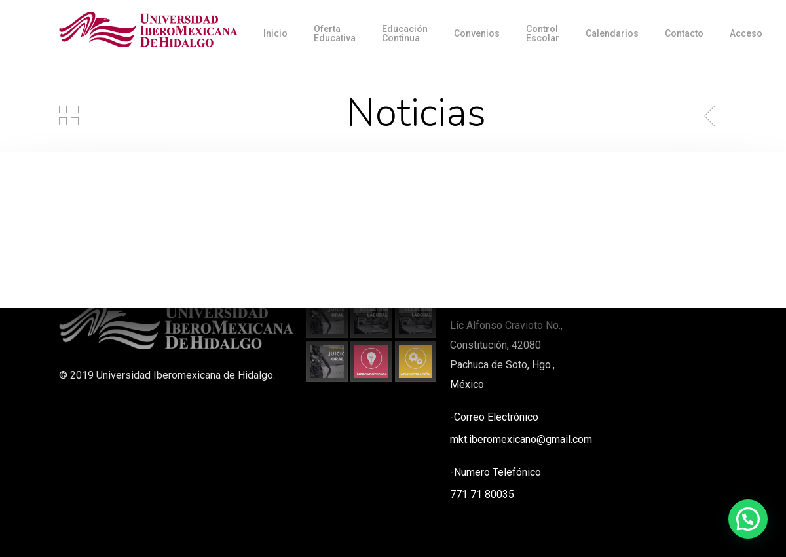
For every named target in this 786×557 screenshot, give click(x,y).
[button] (748, 519)
